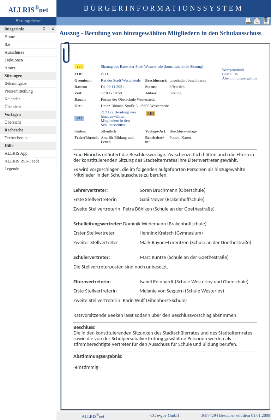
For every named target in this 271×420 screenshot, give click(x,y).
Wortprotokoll (233, 69)
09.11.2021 (115, 86)
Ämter (10, 67)
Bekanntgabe (16, 83)
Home (10, 36)
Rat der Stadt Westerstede (121, 80)
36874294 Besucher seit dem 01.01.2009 (235, 415)
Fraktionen (14, 60)
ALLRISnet (93, 416)
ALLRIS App (16, 153)
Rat (8, 44)
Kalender (12, 98)
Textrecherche (17, 137)
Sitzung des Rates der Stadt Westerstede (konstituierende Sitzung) (152, 66)
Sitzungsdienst (28, 20)
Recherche (14, 130)
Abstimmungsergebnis (239, 78)
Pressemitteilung (19, 91)
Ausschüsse (14, 52)
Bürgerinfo (14, 28)
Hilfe (9, 145)
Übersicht (13, 106)
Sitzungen (14, 75)
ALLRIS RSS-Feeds (22, 161)
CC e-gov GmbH (164, 415)
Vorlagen (13, 114)
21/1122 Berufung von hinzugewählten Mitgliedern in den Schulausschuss (118, 118)
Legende (12, 168)
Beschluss (229, 74)
